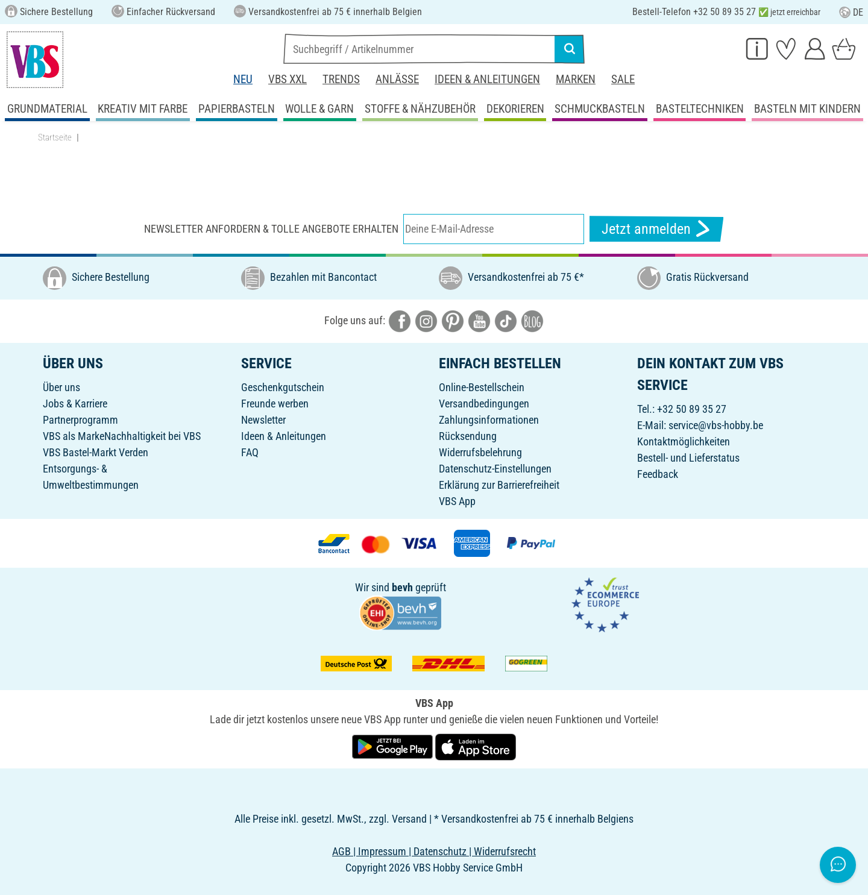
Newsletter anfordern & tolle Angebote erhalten (271, 228)
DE (851, 12)
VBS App (457, 501)
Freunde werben (275, 403)
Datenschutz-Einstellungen (495, 468)
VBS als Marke (73, 436)
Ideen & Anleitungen (487, 79)
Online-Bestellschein (481, 387)
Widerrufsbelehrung (480, 452)
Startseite (55, 137)
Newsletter (263, 419)
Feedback (657, 474)
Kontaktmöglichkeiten (683, 441)
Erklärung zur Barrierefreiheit (499, 485)
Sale (623, 79)
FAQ (250, 452)
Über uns (61, 387)
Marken (576, 79)
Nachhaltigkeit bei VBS (152, 436)
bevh (402, 587)
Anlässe (397, 79)
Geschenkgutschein (282, 387)
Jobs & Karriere (75, 403)
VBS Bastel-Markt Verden (95, 452)
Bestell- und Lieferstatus (688, 457)
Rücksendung (468, 436)
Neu (243, 79)
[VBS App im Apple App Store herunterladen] (475, 746)
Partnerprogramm (80, 419)
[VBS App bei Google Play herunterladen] (393, 746)
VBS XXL (287, 79)
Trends (341, 79)
